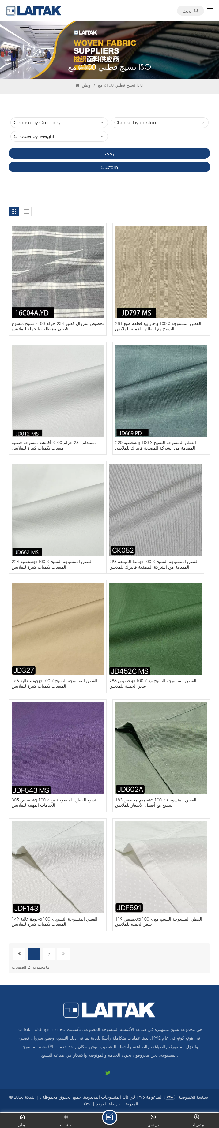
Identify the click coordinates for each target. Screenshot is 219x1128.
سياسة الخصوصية (193, 1097)
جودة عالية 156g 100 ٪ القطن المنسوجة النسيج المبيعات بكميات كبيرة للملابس (54, 683)
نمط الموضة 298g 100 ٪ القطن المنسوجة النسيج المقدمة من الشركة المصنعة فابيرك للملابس (153, 564)
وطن (83, 85)
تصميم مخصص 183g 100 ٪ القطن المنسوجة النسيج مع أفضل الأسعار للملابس (155, 802)
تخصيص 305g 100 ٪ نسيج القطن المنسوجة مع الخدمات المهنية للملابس (54, 802)
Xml (87, 1103)
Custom (109, 167)
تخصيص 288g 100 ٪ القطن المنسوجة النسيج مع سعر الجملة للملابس (152, 683)
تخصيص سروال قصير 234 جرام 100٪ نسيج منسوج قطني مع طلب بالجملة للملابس (58, 326)
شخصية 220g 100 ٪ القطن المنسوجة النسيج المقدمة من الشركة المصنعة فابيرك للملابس (155, 445)
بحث (190, 10)
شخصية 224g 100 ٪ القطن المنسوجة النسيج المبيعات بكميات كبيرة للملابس (52, 564)
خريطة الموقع (108, 1103)
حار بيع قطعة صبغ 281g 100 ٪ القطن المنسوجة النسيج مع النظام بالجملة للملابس (158, 326)
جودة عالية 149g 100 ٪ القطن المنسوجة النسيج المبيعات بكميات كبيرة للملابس (54, 921)
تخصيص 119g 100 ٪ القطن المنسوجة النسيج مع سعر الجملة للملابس (158, 921)
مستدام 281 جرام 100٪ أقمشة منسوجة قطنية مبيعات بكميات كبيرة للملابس (54, 445)
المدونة (132, 1103)
